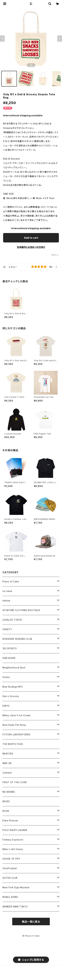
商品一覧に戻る (31, 921)
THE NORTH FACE (13, 744)
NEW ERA (8, 753)
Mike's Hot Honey (13, 849)
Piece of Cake (11, 581)
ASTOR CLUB (10, 878)
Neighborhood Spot (14, 667)
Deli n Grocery (11, 696)
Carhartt (7, 772)
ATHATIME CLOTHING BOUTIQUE (21, 610)
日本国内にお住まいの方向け (31, 247)
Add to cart (31, 237)
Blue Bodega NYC (13, 686)
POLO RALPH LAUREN (15, 830)
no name (7, 591)
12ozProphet (10, 868)
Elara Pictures (10, 820)
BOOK (6, 811)
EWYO (6, 705)
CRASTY (7, 629)
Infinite (6, 600)
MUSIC (6, 801)
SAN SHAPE (9, 658)
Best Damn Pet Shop (14, 725)
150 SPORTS (10, 648)
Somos (6, 677)
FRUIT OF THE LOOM (15, 782)
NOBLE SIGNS (10, 897)
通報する (55, 255)
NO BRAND (9, 791)
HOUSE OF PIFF (11, 858)
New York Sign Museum (16, 887)
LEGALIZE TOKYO (12, 619)
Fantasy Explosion (13, 839)
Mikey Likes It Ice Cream (17, 715)
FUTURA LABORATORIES (16, 734)
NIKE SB (7, 763)
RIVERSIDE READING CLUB (17, 639)
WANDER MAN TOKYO (15, 906)
